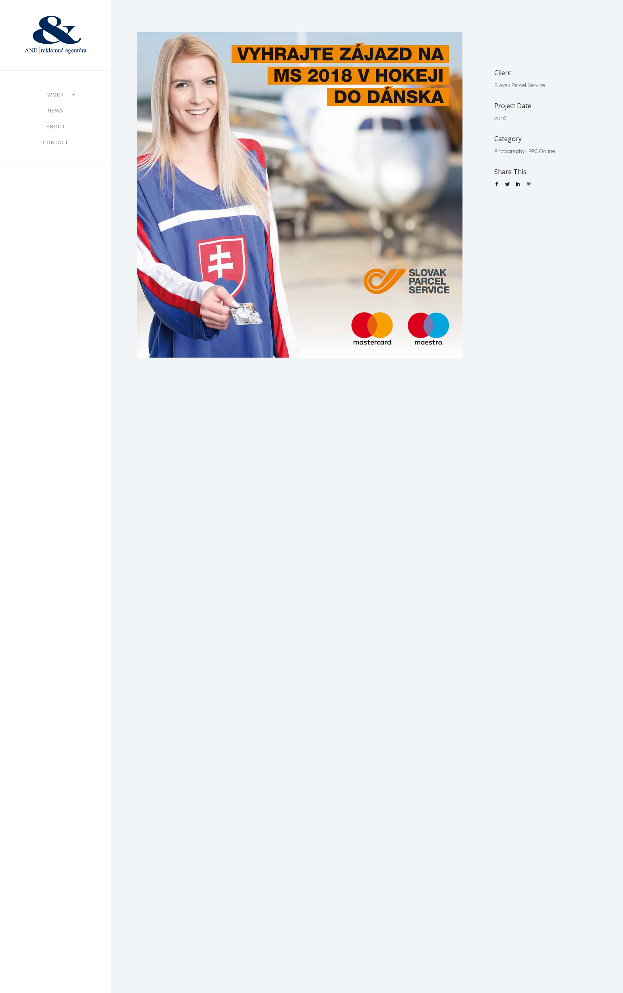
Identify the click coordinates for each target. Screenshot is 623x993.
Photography (509, 151)
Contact (55, 142)
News (56, 110)
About (55, 126)
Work (55, 94)
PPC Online (541, 151)
